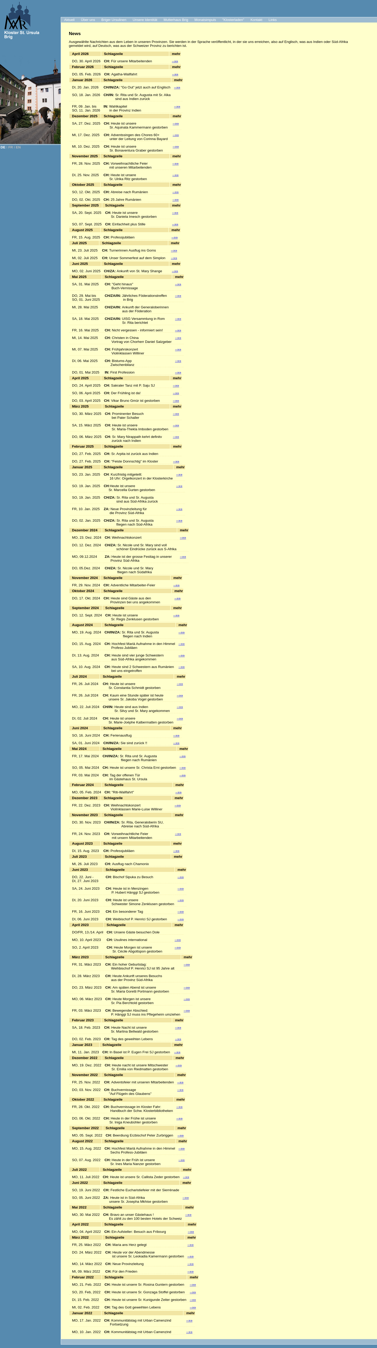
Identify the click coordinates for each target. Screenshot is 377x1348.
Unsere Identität (145, 20)
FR (10, 147)
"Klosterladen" (233, 20)
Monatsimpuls (205, 20)
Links (273, 20)
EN (18, 147)
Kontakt (256, 20)
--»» (175, 61)
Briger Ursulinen (113, 20)
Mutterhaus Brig (176, 20)
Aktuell (69, 20)
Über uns (88, 20)
